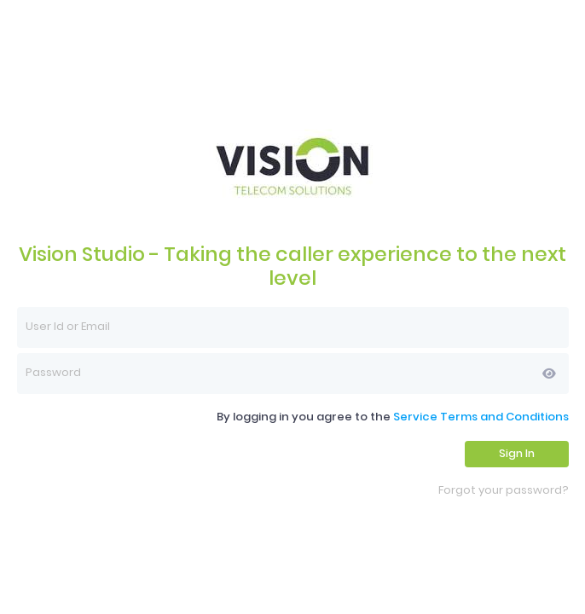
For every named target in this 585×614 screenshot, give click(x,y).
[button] (549, 373)
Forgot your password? (503, 491)
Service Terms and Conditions (481, 416)
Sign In (517, 453)
